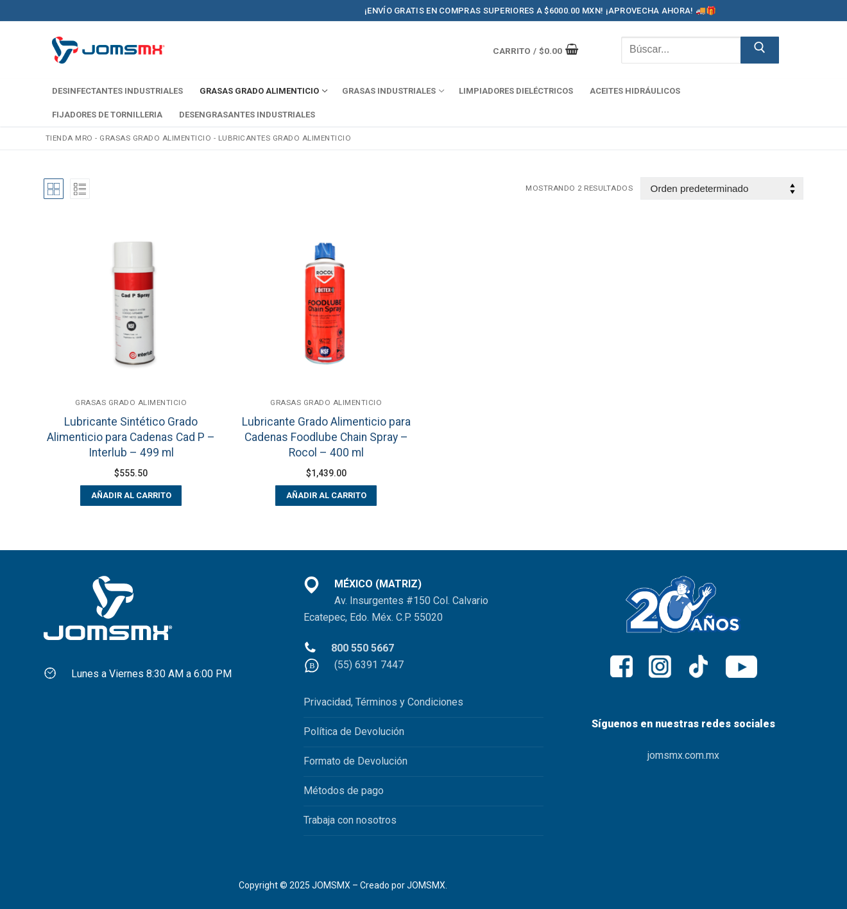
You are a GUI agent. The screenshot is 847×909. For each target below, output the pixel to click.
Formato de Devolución (355, 761)
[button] (131, 495)
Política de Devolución (354, 731)
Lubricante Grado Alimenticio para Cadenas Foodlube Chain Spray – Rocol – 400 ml (326, 437)
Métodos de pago (344, 790)
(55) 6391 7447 (369, 665)
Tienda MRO (69, 138)
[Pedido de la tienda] (721, 188)
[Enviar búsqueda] (759, 50)
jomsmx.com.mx (683, 755)
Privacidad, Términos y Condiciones (383, 702)
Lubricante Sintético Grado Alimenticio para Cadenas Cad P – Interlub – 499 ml (131, 437)
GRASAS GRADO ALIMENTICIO (155, 138)
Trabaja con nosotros (350, 820)
